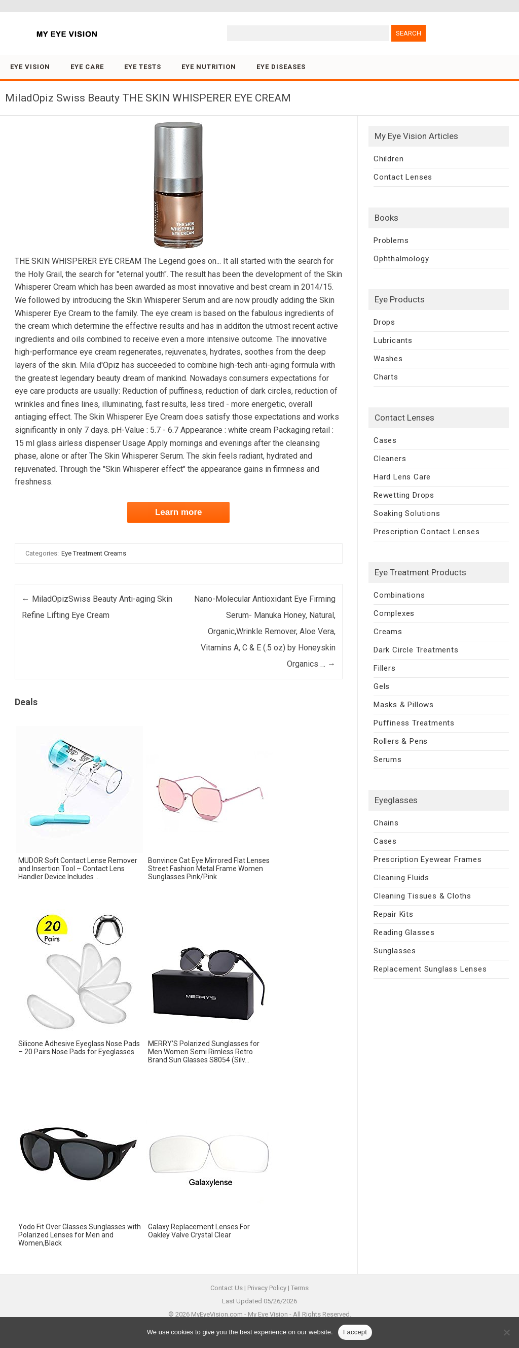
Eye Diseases (281, 67)
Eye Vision (30, 67)
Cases (385, 440)
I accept (355, 1332)
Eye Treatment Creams (93, 553)
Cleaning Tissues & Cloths (422, 896)
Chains (386, 822)
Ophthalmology (401, 258)
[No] (506, 1332)
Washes (388, 358)
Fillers (385, 668)
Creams (388, 631)
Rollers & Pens (401, 741)
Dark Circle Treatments (416, 649)
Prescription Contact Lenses (427, 531)
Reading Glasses (404, 932)
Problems (391, 240)
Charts (386, 377)
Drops (384, 322)
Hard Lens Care (402, 476)
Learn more (178, 512)
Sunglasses (395, 950)
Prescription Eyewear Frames (428, 859)
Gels (382, 686)
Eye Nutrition (208, 67)
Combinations (399, 595)
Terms (300, 1288)
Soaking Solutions (407, 513)
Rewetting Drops (404, 495)
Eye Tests (142, 67)
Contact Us (226, 1288)
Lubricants (393, 340)
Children (388, 158)
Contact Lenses (403, 177)
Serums (388, 759)
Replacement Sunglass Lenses (430, 969)
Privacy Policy (266, 1288)
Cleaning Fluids (401, 877)
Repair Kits (394, 914)
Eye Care (87, 67)
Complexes (394, 613)
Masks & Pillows (404, 704)
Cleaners (390, 458)
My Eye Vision (268, 1314)
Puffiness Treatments (414, 723)
